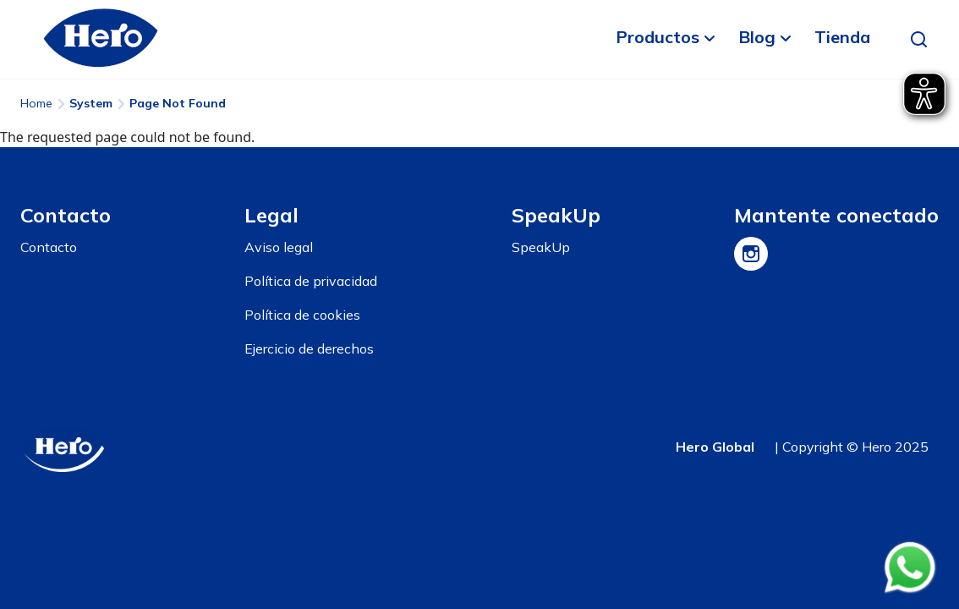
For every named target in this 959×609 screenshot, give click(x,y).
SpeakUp (541, 247)
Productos (657, 36)
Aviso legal (278, 247)
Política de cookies (302, 314)
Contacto (48, 247)
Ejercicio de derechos (309, 348)
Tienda (842, 36)
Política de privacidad (310, 280)
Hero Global (715, 446)
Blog (756, 36)
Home (36, 103)
